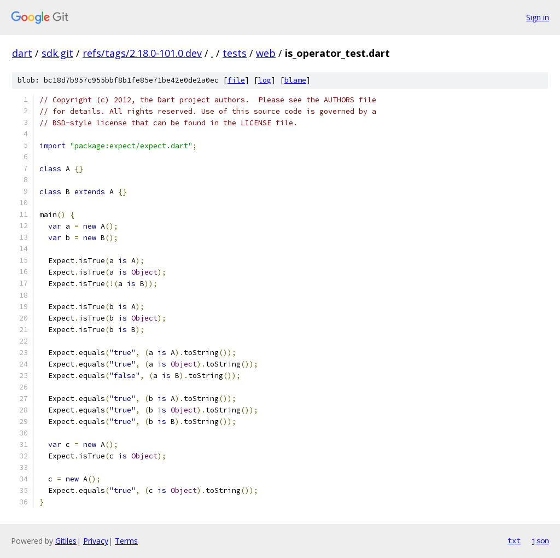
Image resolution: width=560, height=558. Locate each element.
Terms (126, 541)
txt (514, 540)
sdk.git (57, 53)
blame (295, 80)
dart (22, 53)
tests (235, 53)
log (264, 80)
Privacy (95, 541)
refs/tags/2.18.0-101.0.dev (142, 53)
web (266, 53)
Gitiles (66, 541)
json (540, 540)
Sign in (537, 17)
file (236, 80)
